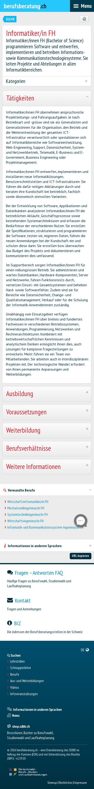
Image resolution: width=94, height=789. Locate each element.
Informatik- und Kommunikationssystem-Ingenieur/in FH (45, 527)
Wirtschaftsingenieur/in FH (25, 521)
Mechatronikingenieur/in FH (25, 508)
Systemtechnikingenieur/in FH (27, 514)
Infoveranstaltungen (24, 694)
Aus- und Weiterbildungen (27, 681)
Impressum (80, 782)
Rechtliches (65, 782)
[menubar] (82, 6)
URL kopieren (80, 556)
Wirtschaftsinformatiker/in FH (27, 501)
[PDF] (84, 19)
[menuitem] (85, 649)
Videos (14, 687)
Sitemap (52, 782)
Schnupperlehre (20, 668)
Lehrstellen (17, 661)
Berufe (14, 674)
